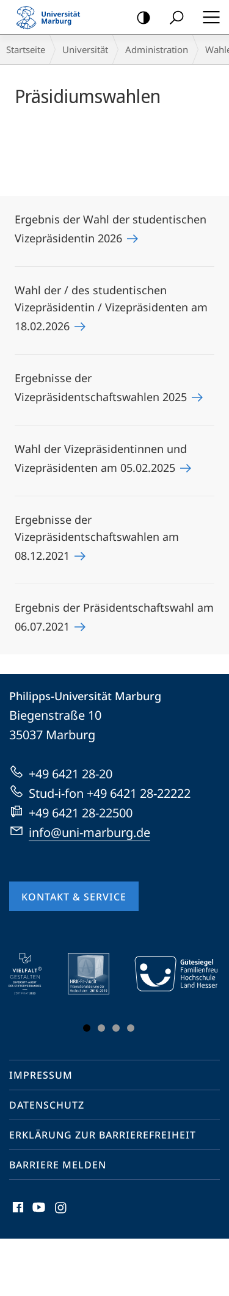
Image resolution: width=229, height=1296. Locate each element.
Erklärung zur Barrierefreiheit (102, 1135)
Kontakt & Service (73, 896)
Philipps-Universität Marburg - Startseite (52, 17)
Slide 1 (86, 1028)
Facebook (16, 1210)
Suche (172, 18)
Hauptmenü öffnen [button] (207, 17)
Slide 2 (101, 1028)
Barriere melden (57, 1164)
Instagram (61, 1210)
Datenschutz (46, 1105)
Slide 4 (130, 1028)
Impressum (41, 1075)
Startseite (25, 49)
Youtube (37, 1210)
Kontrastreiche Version (139, 18)
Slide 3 (116, 1028)
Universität (85, 49)
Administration (156, 49)
